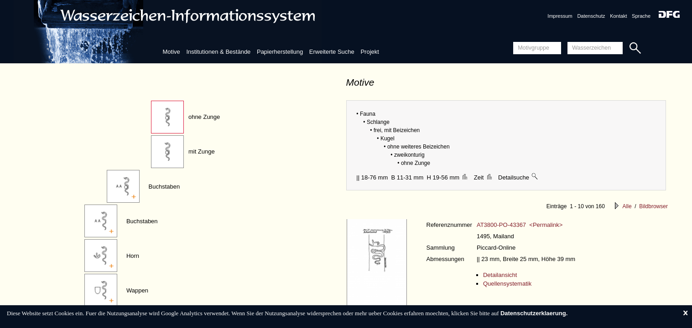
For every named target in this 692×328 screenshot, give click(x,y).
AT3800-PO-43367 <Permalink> (519, 224)
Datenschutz (591, 16)
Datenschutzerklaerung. (533, 313)
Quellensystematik (507, 283)
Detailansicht (500, 275)
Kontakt (618, 16)
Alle (627, 206)
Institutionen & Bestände (218, 51)
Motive (171, 51)
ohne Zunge (204, 116)
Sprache (641, 16)
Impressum (559, 16)
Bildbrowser (653, 206)
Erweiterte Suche (331, 51)
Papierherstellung (280, 51)
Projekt (369, 51)
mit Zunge (201, 151)
